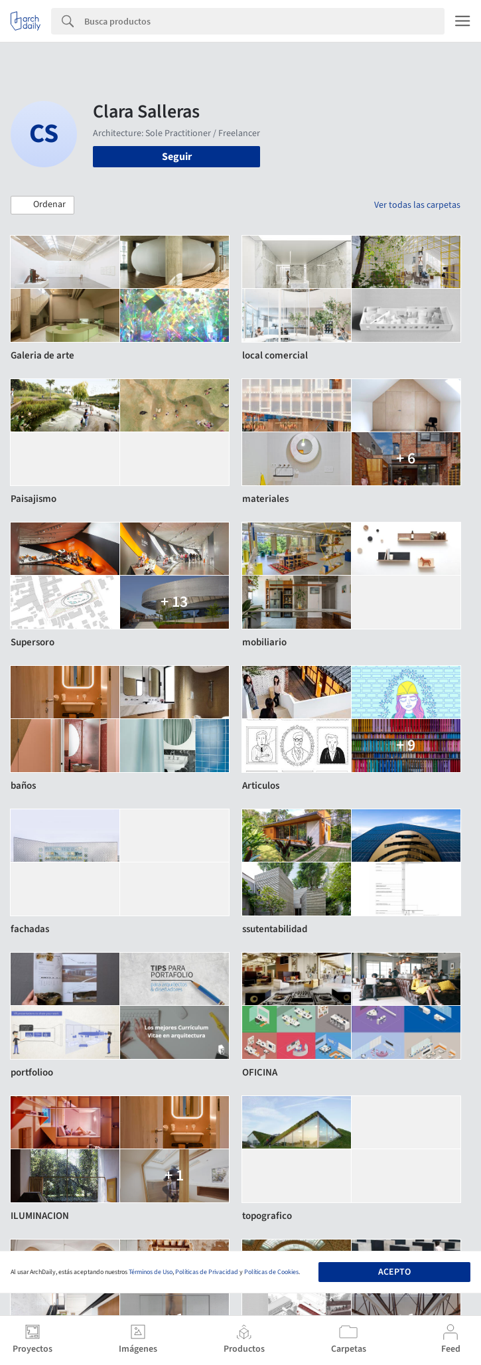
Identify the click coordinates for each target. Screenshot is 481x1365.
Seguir (177, 156)
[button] (42, 205)
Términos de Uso (150, 1272)
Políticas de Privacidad (206, 1272)
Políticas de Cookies (271, 1272)
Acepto (394, 1272)
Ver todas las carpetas (417, 205)
